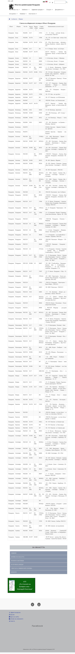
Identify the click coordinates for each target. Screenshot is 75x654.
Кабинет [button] (25, 9)
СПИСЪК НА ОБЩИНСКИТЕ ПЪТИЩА (21, 568)
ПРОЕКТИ (14, 572)
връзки (11, 614)
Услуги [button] (50, 9)
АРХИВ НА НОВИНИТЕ (16, 619)
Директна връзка (14, 612)
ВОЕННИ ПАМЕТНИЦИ (17, 560)
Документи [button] (59, 9)
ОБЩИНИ (13, 553)
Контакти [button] (33, 13)
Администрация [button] (38, 9)
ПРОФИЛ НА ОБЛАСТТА (17, 557)
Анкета (12, 621)
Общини (21, 19)
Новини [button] (23, 13)
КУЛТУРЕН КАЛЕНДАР (17, 564)
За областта (14, 19)
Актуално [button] (13, 13)
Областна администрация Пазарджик (24, 5)
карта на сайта (14, 617)
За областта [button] (14, 9)
